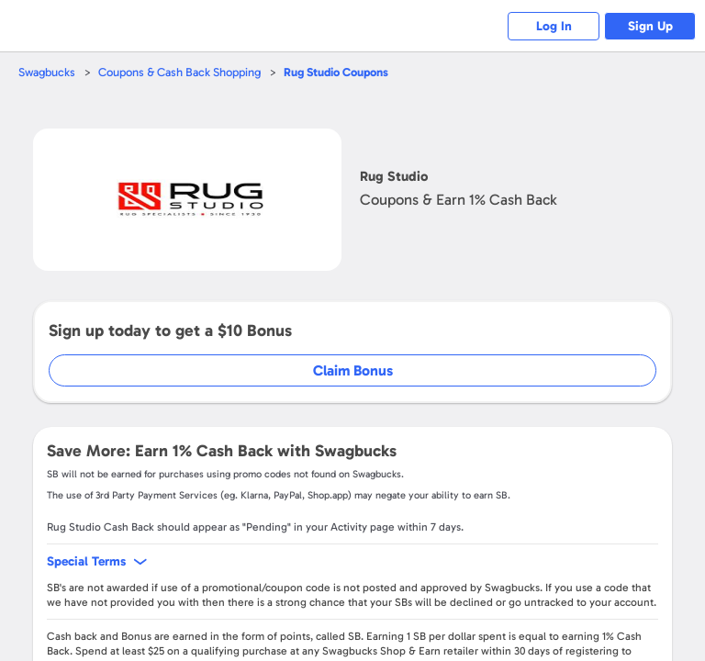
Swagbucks (46, 72)
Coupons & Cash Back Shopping (179, 72)
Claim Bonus (353, 370)
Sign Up (650, 26)
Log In (554, 26)
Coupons (336, 72)
